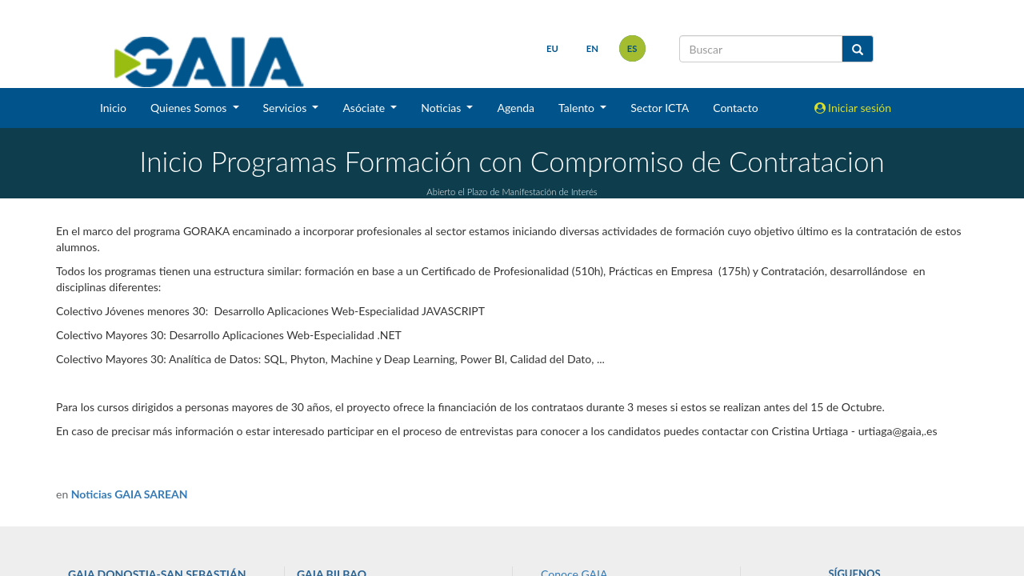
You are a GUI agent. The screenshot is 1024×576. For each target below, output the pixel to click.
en (592, 48)
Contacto (735, 107)
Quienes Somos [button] (190, 107)
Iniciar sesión (853, 107)
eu (552, 48)
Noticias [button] (442, 107)
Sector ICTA (659, 107)
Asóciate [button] (364, 107)
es (632, 48)
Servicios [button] (286, 107)
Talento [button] (578, 107)
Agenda (515, 107)
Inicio (113, 107)
